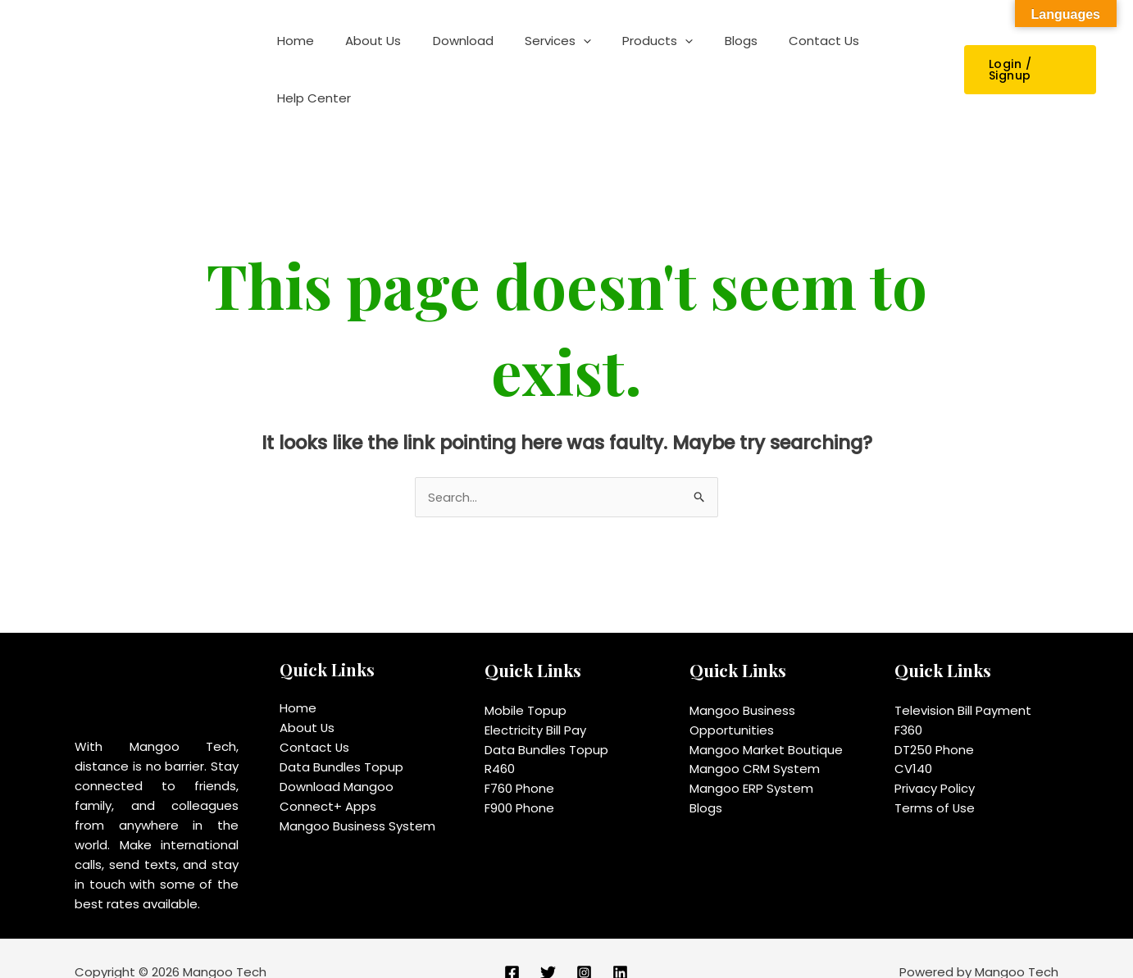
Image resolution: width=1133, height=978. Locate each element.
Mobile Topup (525, 683)
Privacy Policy (934, 762)
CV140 (913, 742)
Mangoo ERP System (751, 762)
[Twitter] (548, 945)
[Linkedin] (620, 945)
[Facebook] (512, 945)
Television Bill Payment (962, 683)
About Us (379, 55)
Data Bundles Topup (341, 739)
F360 (908, 703)
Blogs (719, 55)
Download (461, 55)
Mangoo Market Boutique (766, 722)
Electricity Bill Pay (535, 703)
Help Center (892, 55)
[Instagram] (584, 945)
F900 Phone (519, 781)
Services (549, 55)
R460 (500, 742)
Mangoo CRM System (754, 742)
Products (642, 55)
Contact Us (795, 55)
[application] (575, 55)
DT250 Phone (934, 722)
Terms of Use (935, 781)
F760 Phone (519, 762)
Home (307, 55)
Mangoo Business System (357, 798)
